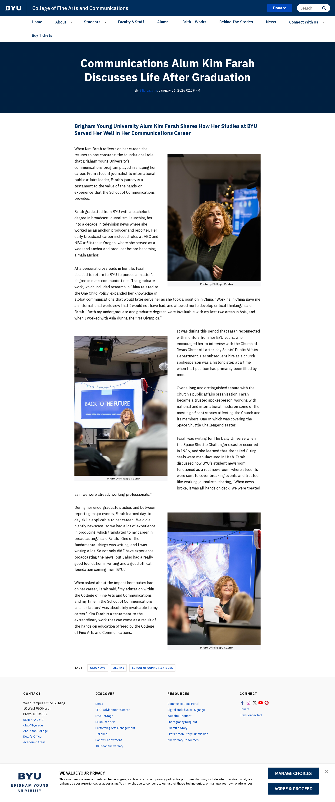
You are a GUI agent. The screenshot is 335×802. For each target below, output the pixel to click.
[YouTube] (91, 36)
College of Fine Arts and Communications (85, 8)
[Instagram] (73, 36)
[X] (82, 36)
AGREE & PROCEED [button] (293, 788)
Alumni (163, 22)
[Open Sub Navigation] (72, 22)
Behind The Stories (236, 22)
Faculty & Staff (131, 22)
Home (37, 22)
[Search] (313, 8)
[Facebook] (63, 36)
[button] (327, 772)
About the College (36, 731)
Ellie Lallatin (148, 90)
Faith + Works (194, 22)
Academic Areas (35, 742)
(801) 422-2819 (34, 720)
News (271, 22)
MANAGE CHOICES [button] (293, 773)
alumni (118, 667)
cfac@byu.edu (33, 725)
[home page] (13, 8)
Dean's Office (33, 736)
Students (92, 22)
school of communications (152, 667)
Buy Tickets (42, 35)
